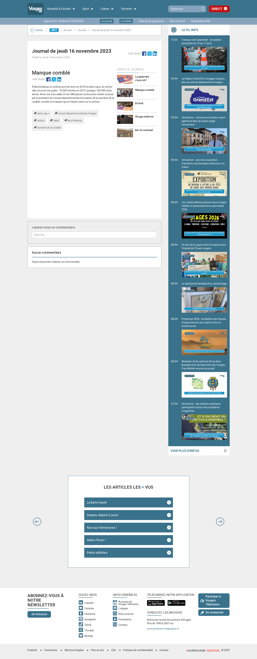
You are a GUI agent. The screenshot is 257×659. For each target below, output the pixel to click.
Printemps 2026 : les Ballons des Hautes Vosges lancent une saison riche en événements (204, 336)
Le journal (106, 21)
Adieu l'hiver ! (96, 540)
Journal (81, 30)
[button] (37, 521)
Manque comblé (144, 90)
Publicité (32, 650)
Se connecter (212, 612)
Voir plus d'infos (185, 451)
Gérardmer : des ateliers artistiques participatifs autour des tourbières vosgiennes (204, 421)
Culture (107, 8)
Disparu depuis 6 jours (102, 515)
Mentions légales (74, 650)
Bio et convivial (144, 130)
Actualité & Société (61, 8)
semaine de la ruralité (49, 127)
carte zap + (43, 113)
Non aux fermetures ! (102, 527)
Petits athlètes (97, 552)
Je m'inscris (39, 614)
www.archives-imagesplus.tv (163, 628)
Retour (36, 30)
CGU (113, 650)
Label (56, 120)
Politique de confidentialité (138, 650)
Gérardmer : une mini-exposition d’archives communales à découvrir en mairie (204, 177)
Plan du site (97, 650)
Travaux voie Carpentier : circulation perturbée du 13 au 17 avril (204, 55)
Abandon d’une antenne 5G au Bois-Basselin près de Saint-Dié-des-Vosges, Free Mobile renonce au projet (204, 379)
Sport (87, 8)
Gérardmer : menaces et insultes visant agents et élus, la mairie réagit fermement (204, 135)
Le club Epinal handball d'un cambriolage (204, 297)
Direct (217, 9)
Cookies (164, 650)
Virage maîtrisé (144, 116)
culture (41, 120)
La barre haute (97, 502)
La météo (126, 21)
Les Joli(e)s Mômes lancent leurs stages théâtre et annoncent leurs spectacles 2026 (204, 220)
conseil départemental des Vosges (77, 113)
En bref (139, 103)
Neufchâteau (74, 120)
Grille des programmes (151, 21)
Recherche (202, 9)
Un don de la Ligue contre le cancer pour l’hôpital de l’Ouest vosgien (204, 260)
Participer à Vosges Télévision (211, 600)
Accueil (67, 30)
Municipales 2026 (201, 21)
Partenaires (50, 650)
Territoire (128, 8)
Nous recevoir (177, 21)
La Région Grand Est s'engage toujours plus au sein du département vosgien (204, 94)
